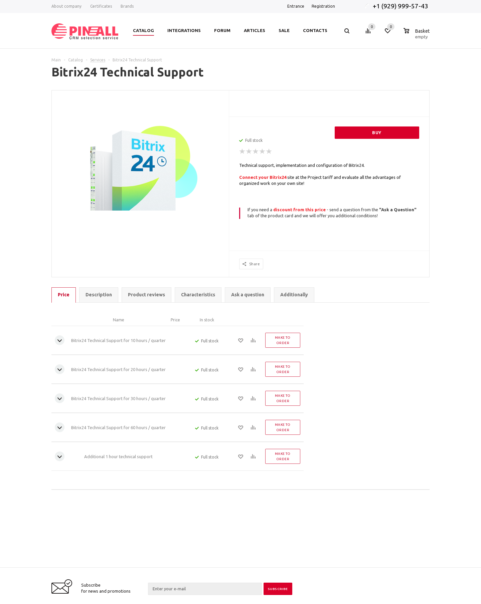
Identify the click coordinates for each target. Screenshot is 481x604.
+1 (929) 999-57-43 (401, 6)
